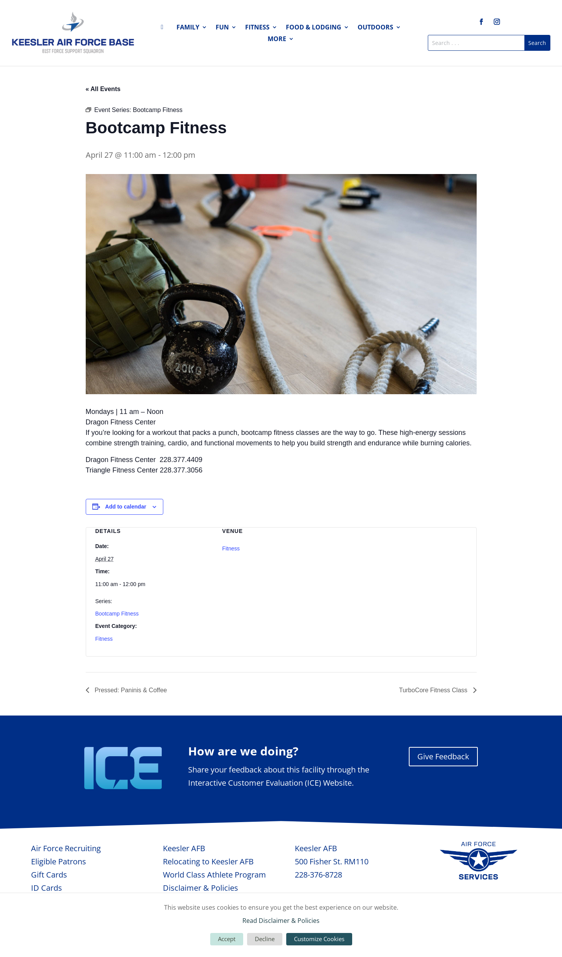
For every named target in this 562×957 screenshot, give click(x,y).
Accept (226, 939)
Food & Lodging (313, 27)
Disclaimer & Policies (200, 888)
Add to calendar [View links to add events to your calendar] (125, 507)
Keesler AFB (184, 848)
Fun (222, 27)
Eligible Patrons (58, 861)
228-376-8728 (318, 874)
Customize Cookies (319, 939)
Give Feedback (443, 756)
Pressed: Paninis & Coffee (130, 690)
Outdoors (375, 27)
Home (164, 28)
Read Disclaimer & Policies (281, 920)
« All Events (103, 89)
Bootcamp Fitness (117, 613)
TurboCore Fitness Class (434, 690)
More (277, 39)
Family (187, 27)
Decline (265, 939)
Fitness (257, 27)
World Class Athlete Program (214, 874)
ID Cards (46, 888)
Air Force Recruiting (66, 848)
